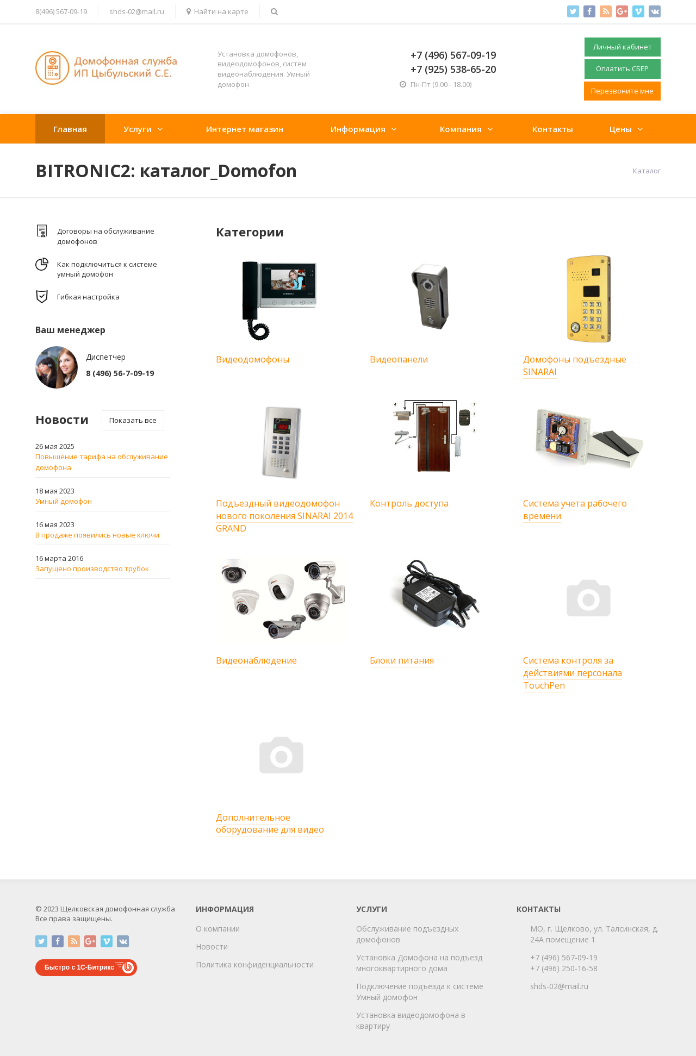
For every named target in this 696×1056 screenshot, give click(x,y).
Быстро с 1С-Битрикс (79, 967)
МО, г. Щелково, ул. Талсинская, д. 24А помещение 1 (594, 934)
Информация (358, 128)
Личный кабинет (622, 47)
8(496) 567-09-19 (61, 11)
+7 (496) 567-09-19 (564, 957)
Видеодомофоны (252, 359)
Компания (461, 128)
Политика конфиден (233, 964)
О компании (218, 928)
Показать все (133, 420)
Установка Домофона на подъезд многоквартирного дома (419, 962)
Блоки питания (402, 660)
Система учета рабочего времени (575, 509)
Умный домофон (63, 501)
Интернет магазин (244, 128)
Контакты (552, 128)
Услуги (137, 128)
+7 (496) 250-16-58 (564, 968)
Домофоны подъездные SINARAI (574, 365)
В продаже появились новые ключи (97, 535)
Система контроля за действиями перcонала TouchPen (572, 672)
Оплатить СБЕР (622, 68)
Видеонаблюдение (256, 660)
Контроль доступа (409, 503)
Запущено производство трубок (92, 568)
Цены (621, 128)
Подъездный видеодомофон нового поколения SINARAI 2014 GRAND (284, 515)
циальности (292, 964)
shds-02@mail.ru (136, 11)
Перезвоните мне (622, 91)
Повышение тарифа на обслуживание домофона (101, 462)
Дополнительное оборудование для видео (270, 823)
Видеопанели (399, 359)
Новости (212, 946)
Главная (70, 128)
